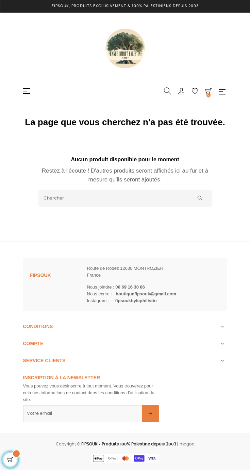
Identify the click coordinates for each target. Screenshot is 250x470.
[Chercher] (125, 198)
